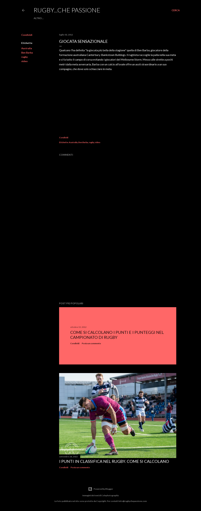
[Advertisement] (117, 269)
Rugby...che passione (67, 10)
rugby (24, 56)
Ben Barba (27, 52)
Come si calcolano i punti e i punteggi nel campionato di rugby (117, 335)
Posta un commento (91, 343)
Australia (26, 48)
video (24, 61)
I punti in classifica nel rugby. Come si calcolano (114, 461)
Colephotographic (110, 495)
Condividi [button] (26, 34)
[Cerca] (176, 10)
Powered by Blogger (100, 489)
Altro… (39, 18)
